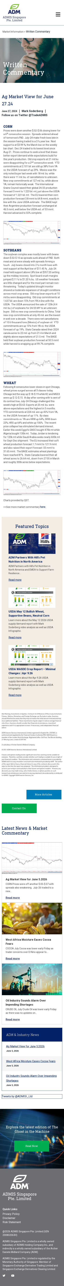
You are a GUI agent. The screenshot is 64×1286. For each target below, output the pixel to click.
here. (43, 507)
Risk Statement (12, 1222)
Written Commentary (38, 31)
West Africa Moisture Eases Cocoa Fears (30, 1061)
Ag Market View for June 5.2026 (26, 879)
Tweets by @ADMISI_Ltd (17, 1096)
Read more (15, 579)
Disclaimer (9, 1218)
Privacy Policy (11, 1214)
